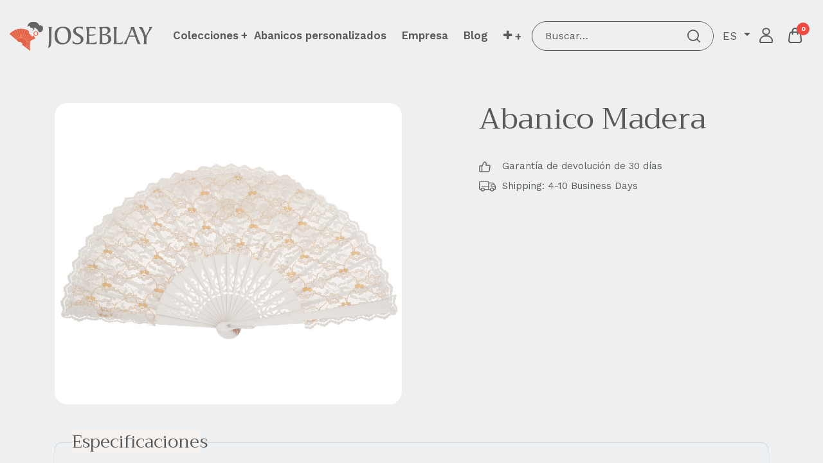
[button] (512, 36)
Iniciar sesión (766, 36)
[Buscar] (693, 36)
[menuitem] (320, 35)
